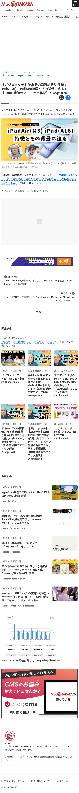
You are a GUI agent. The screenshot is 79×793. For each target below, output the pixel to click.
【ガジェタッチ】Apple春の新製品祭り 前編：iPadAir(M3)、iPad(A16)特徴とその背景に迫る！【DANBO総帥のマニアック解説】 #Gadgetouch (34, 89)
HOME (4, 16)
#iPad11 (48, 75)
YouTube (40, 10)
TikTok (49, 10)
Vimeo (74, 10)
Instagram (30, 10)
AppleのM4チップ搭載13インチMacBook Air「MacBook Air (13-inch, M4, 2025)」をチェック (41, 297)
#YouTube (10, 75)
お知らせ (24, 16)
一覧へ (39, 311)
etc (13, 16)
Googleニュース (61, 10)
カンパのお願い (62, 781)
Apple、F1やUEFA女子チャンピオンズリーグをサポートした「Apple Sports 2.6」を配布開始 (38, 280)
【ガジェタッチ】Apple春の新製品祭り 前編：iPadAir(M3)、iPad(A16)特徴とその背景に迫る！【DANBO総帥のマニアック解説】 (39, 179)
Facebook (9, 10)
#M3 (30, 75)
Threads (19, 10)
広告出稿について (40, 781)
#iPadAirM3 (38, 75)
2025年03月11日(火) (10, 72)
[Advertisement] (39, 42)
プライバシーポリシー (15, 781)
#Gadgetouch (20, 75)
